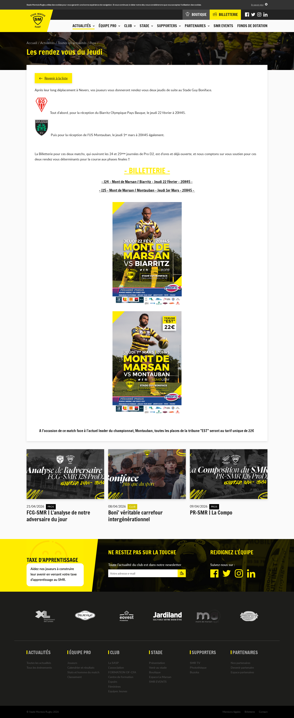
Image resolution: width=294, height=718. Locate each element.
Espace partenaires (242, 672)
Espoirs (112, 682)
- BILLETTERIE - (147, 170)
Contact (263, 711)
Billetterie (250, 711)
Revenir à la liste (53, 78)
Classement (74, 677)
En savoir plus (257, 4)
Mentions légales (232, 711)
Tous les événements (39, 667)
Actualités (47, 43)
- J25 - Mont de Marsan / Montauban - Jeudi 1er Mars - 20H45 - (147, 190)
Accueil (32, 43)
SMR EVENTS (223, 25)
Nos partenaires (240, 663)
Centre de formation (120, 677)
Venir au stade (158, 667)
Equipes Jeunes (117, 691)
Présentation (157, 663)
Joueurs (72, 663)
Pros (93, 43)
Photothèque (198, 667)
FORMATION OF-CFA (122, 672)
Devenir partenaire (242, 667)
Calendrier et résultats (80, 667)
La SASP (113, 663)
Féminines (114, 686)
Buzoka (194, 672)
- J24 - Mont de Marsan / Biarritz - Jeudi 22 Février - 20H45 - (147, 181)
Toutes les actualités (72, 43)
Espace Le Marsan (160, 677)
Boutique (154, 672)
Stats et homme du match (83, 672)
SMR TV (195, 663)
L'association (116, 667)
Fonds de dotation (252, 25)
